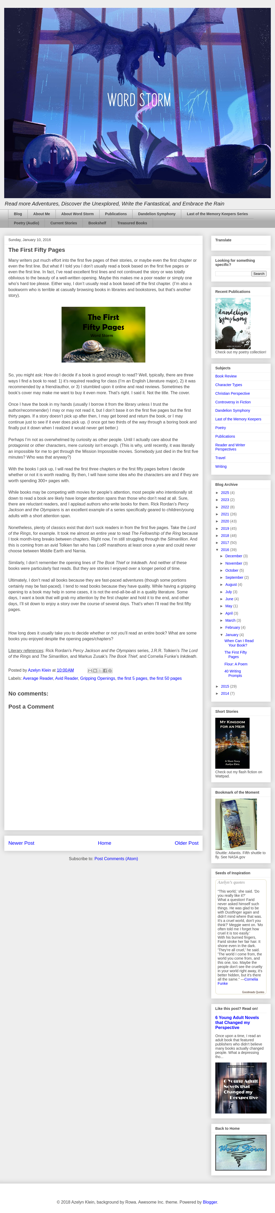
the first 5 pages (132, 678)
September (234, 577)
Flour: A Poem (236, 664)
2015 (225, 686)
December (234, 556)
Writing (221, 466)
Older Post (187, 843)
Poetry (220, 428)
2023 (225, 500)
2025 (225, 493)
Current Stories (63, 223)
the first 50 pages (166, 678)
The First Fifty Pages (235, 654)
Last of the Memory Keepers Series (217, 214)
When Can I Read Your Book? (239, 643)
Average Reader (38, 678)
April (229, 613)
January (232, 635)
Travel (220, 458)
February (233, 627)
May (229, 606)
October (232, 570)
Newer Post (21, 843)
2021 (225, 514)
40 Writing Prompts (233, 673)
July (229, 592)
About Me (41, 214)
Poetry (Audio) (26, 223)
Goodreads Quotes (253, 992)
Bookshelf (97, 223)
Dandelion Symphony (156, 214)
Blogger (210, 1202)
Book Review (226, 376)
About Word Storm (77, 214)
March (230, 620)
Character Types (228, 385)
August (231, 584)
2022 (225, 507)
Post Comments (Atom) (116, 858)
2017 (225, 543)
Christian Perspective (232, 393)
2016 (225, 550)
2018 (225, 535)
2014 (225, 693)
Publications (116, 214)
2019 (225, 528)
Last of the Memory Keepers (238, 419)
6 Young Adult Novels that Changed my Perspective (237, 1022)
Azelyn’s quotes (231, 882)
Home (104, 843)
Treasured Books (132, 223)
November (234, 563)
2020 (225, 521)
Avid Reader (66, 678)
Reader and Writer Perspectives (230, 447)
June (229, 599)
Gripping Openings (97, 678)
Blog (18, 214)
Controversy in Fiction (233, 402)
